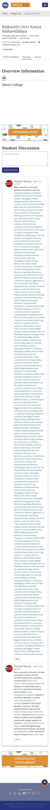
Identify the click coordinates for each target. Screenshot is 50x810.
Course (38, 57)
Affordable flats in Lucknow (26, 334)
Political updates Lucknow (26, 394)
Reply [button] (17, 659)
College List (16, 13)
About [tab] (4, 77)
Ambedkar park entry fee (25, 436)
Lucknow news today (23, 320)
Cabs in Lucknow (33, 343)
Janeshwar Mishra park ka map (28, 278)
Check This (32, 681)
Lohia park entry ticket (28, 283)
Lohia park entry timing (28, 218)
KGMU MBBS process (23, 300)
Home (4, 13)
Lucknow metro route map (26, 357)
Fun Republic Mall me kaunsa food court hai (29, 470)
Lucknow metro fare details (32, 295)
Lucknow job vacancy (32, 422)
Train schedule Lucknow (25, 346)
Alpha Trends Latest (23, 712)
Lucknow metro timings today (27, 360)
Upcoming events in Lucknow (27, 391)
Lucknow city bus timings (25, 411)
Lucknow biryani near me (33, 331)
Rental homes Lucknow (30, 408)
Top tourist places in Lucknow (31, 317)
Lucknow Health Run (35, 683)
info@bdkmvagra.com (10, 45)
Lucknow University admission (28, 297)
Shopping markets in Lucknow (28, 348)
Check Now (39, 734)
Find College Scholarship (25, 760)
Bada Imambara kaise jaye (26, 249)
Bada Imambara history (24, 425)
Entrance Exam (25, 132)
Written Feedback (11, 57)
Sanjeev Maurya (22, 181)
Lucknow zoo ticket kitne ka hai (28, 275)
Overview (27, 57)
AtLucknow (39, 714)
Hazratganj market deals (25, 351)
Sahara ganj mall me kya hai (27, 467)
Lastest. (17, 683)
